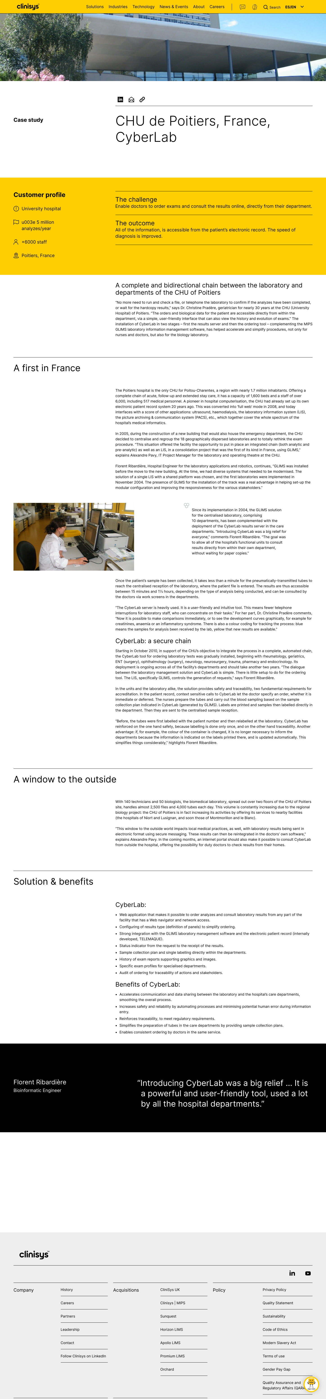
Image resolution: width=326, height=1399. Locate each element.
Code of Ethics (275, 1329)
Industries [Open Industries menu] (118, 7)
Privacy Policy (274, 1289)
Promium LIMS (172, 1356)
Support (254, 7)
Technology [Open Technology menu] (144, 7)
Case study (28, 120)
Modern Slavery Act (279, 1342)
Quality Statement (278, 1303)
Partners (68, 1316)
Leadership (70, 1329)
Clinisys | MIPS (172, 1303)
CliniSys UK (170, 1289)
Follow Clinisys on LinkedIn (83, 1356)
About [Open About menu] (199, 7)
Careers (217, 7)
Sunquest (168, 1316)
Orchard (167, 1369)
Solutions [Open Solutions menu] (95, 7)
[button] (273, 7)
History (67, 1289)
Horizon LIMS (171, 1329)
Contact (242, 7)
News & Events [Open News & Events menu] (174, 7)
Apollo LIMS (170, 1342)
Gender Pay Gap (276, 1369)
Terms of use (274, 1356)
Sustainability (274, 1316)
